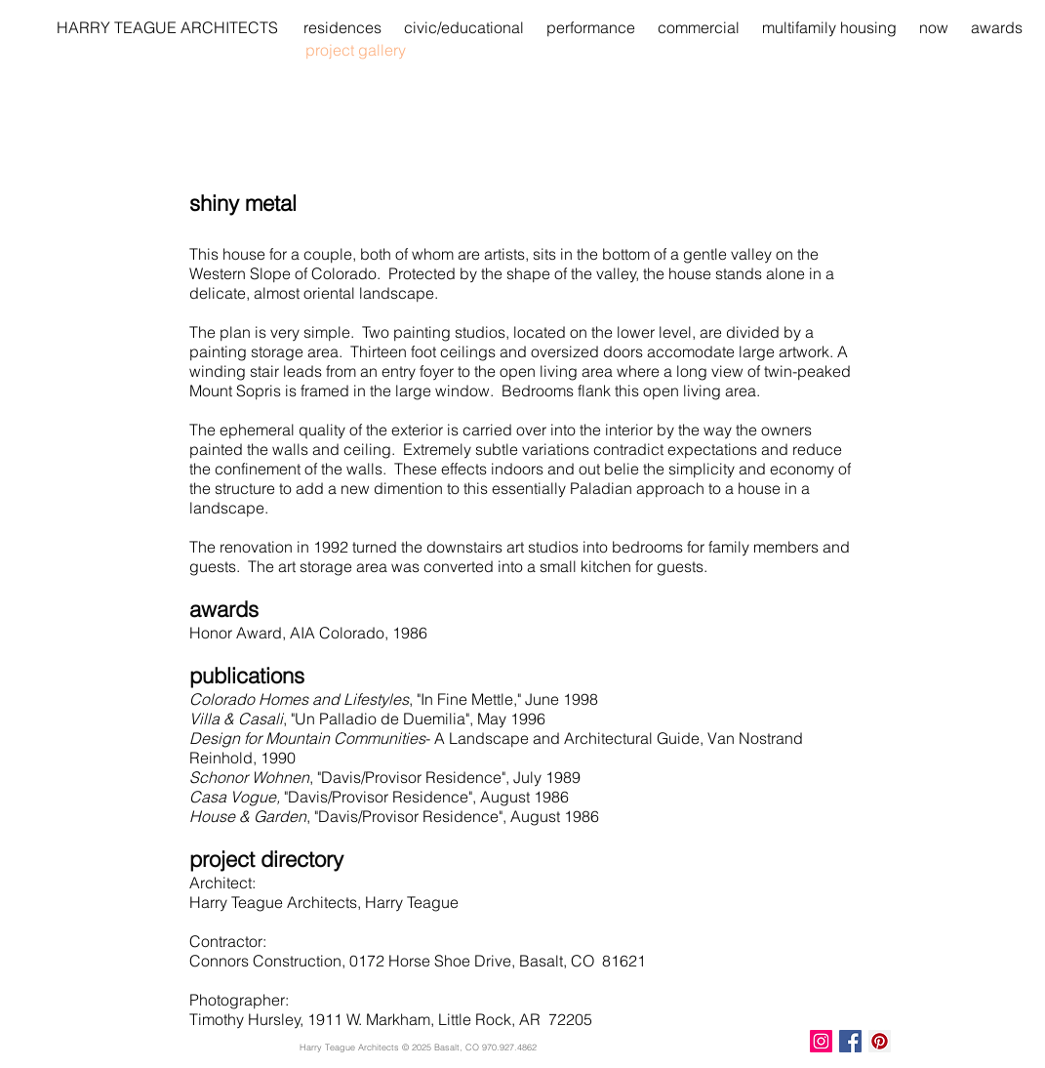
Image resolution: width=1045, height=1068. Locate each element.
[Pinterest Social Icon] (879, 1041)
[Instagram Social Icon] (821, 1041)
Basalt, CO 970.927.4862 (485, 1047)
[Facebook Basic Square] (850, 1041)
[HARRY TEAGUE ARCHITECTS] (167, 27)
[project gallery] (374, 49)
